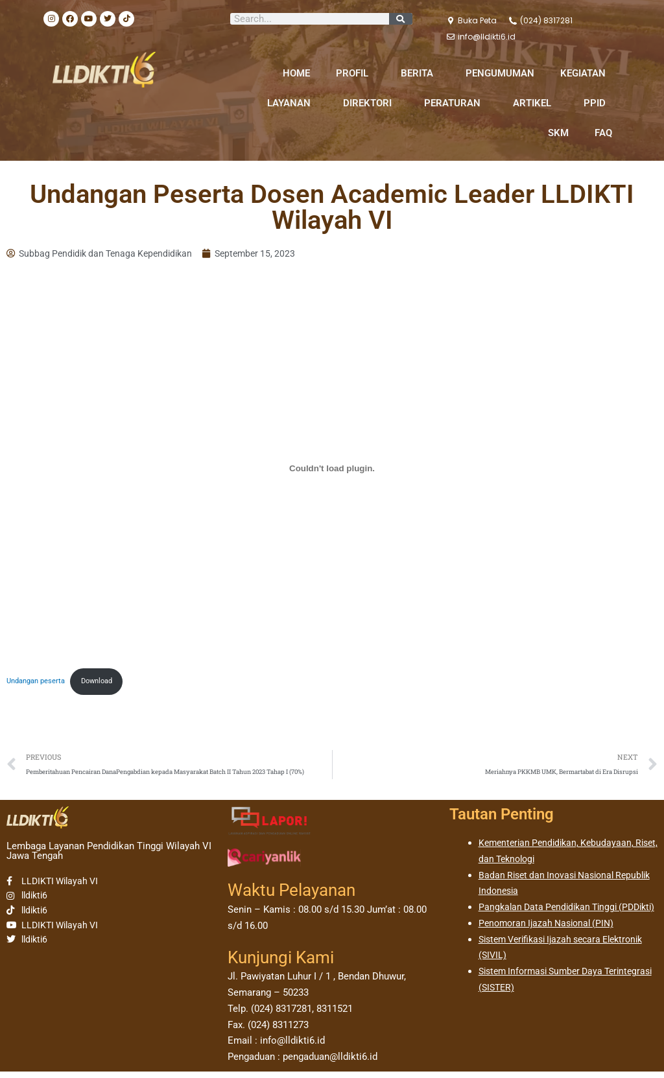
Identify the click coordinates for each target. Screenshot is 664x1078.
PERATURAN (455, 103)
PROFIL (355, 73)
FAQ (603, 133)
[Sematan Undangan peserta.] (332, 469)
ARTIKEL (535, 103)
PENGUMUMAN (500, 73)
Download (106, 683)
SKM (558, 133)
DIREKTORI (370, 103)
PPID (598, 103)
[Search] (400, 19)
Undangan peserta (38, 683)
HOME (296, 73)
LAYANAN (292, 103)
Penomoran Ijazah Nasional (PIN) (550, 946)
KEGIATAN (586, 73)
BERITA (420, 73)
